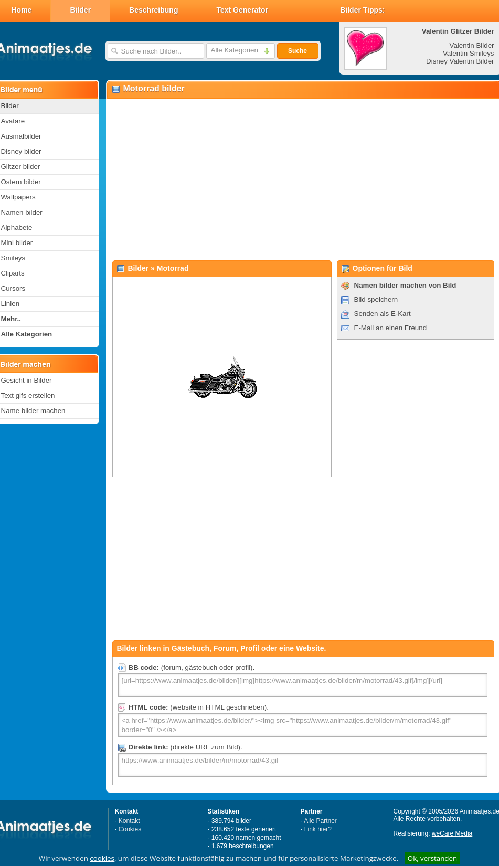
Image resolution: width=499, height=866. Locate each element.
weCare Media (452, 833)
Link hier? (318, 829)
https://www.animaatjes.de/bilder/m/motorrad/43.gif (302, 765)
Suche (297, 51)
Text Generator (242, 10)
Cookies (130, 829)
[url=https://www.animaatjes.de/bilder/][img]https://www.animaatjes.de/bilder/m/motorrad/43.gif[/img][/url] (302, 685)
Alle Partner (320, 821)
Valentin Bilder (472, 45)
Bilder (80, 10)
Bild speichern (376, 299)
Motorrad (173, 268)
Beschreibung (153, 10)
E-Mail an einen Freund (390, 328)
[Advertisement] (301, 178)
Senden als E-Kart (382, 314)
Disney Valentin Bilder (460, 61)
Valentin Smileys (468, 53)
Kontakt (129, 821)
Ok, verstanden (432, 858)
